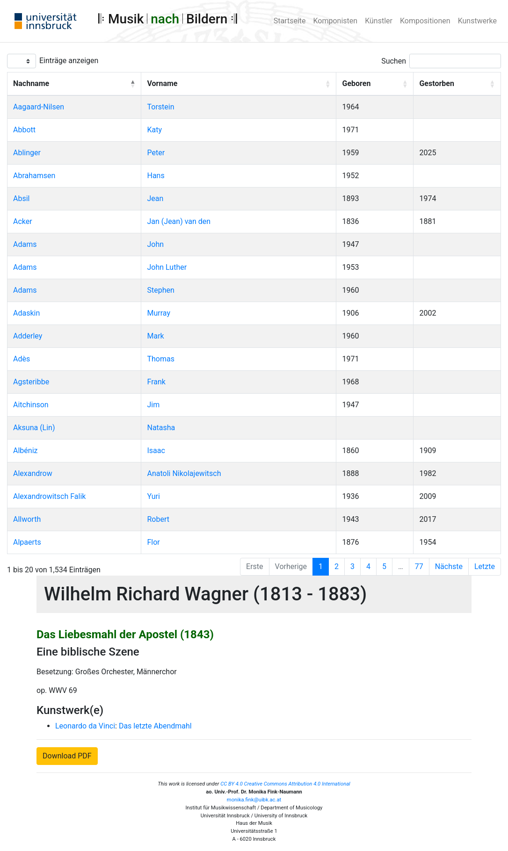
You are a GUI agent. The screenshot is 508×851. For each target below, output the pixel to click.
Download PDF (67, 755)
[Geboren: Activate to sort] (375, 84)
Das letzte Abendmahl (155, 725)
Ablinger (27, 152)
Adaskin (26, 313)
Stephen (160, 290)
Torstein (160, 106)
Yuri (153, 496)
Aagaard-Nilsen (38, 106)
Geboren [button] (356, 83)
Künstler (378, 20)
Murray (158, 313)
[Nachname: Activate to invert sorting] (74, 84)
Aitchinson (31, 404)
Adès (21, 358)
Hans (155, 175)
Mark (155, 336)
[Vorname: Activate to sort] (238, 84)
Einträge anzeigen (68, 60)
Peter (156, 152)
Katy (154, 129)
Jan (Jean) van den (178, 221)
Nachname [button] (31, 83)
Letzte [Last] (484, 566)
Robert (158, 519)
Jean (155, 198)
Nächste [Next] (449, 566)
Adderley (27, 336)
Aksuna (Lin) (34, 427)
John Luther (167, 267)
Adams (24, 244)
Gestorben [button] (436, 83)
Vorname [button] (162, 83)
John (155, 244)
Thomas (160, 358)
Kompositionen (425, 20)
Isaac (156, 450)
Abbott (24, 129)
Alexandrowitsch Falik (49, 496)
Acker (22, 221)
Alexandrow (32, 473)
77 (419, 566)
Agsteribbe (31, 381)
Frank (156, 381)
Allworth (27, 519)
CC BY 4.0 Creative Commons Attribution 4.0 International (285, 784)
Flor (153, 542)
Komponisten (335, 20)
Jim (153, 404)
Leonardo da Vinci (85, 725)
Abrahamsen (34, 175)
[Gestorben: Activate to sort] (457, 84)
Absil (21, 198)
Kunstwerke (477, 20)
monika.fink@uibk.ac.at (254, 800)
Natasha (161, 427)
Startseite (290, 20)
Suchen (393, 61)
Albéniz (25, 450)
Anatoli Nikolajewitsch (184, 473)
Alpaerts (27, 542)
